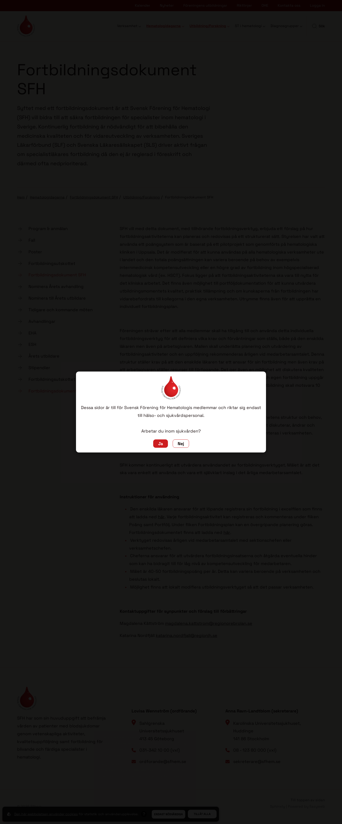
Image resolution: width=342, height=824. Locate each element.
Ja (160, 443)
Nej (181, 443)
